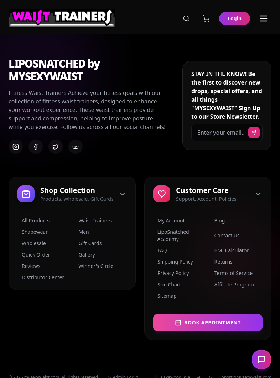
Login (235, 18)
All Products (33, 220)
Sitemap (165, 295)
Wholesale (31, 243)
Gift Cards (88, 243)
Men (81, 231)
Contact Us (225, 235)
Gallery (84, 254)
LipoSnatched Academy (171, 235)
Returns (221, 261)
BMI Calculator (229, 250)
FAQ (160, 250)
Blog (217, 220)
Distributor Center (40, 277)
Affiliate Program (232, 284)
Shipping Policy (173, 261)
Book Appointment (208, 322)
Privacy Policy (171, 273)
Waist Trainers (93, 220)
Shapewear (32, 231)
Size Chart (167, 284)
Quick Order (33, 254)
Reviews (28, 266)
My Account (169, 220)
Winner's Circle (93, 266)
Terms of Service (231, 273)
